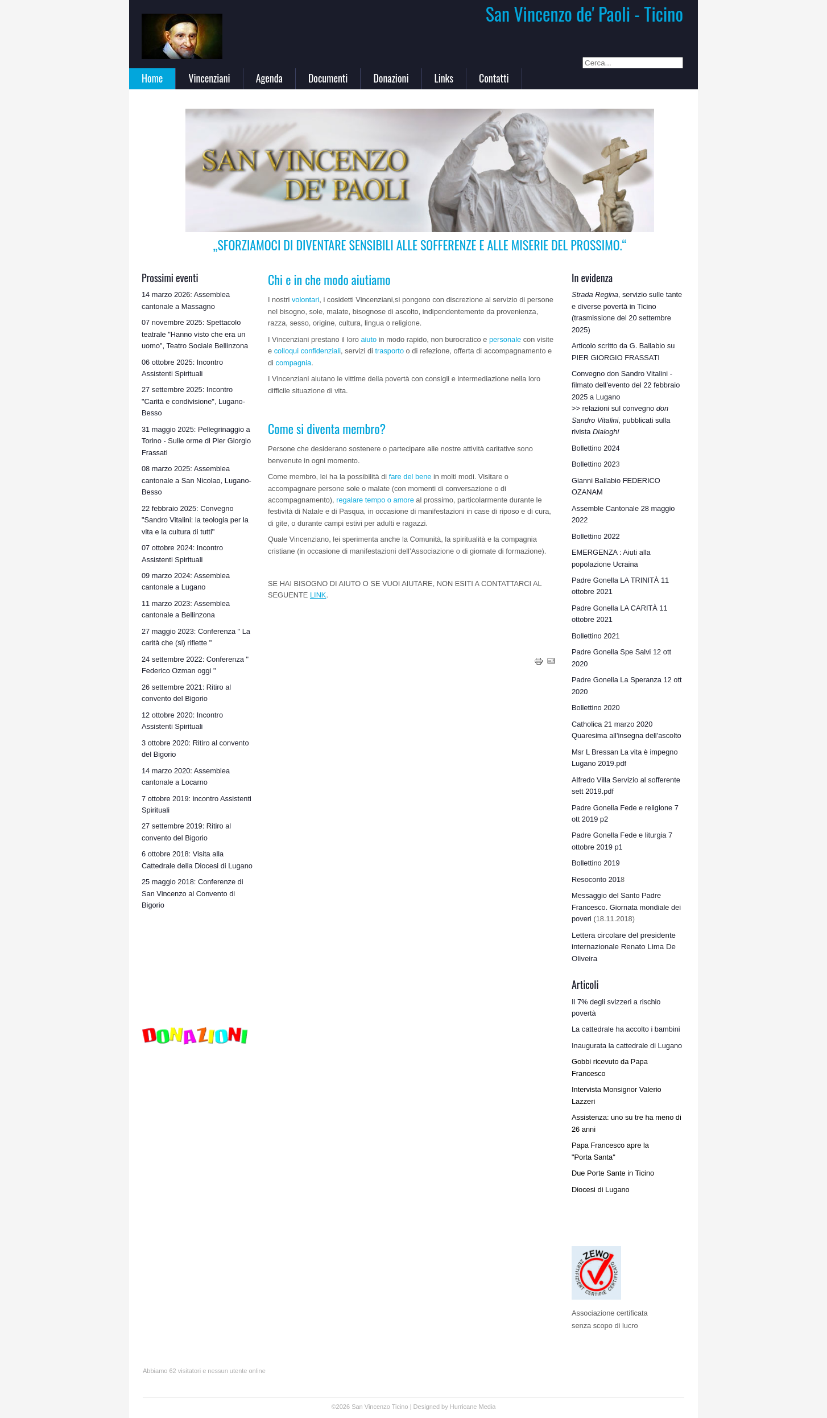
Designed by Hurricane (446, 1406)
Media (487, 1406)
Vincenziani (209, 78)
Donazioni (390, 78)
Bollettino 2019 (596, 863)
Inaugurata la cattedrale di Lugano (627, 1045)
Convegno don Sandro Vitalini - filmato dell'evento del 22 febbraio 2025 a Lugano (626, 385)
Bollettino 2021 (596, 636)
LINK (318, 595)
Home (152, 78)
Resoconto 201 (596, 879)
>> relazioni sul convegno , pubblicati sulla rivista (621, 420)
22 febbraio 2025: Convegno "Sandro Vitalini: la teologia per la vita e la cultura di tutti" (195, 520)
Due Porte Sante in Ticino (613, 1173)
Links (444, 78)
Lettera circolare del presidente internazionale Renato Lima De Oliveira (624, 947)
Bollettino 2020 (596, 707)
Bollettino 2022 (596, 536)
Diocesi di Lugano (601, 1189)
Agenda (269, 78)
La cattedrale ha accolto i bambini (626, 1029)
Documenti (328, 78)
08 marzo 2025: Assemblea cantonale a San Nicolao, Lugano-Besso (196, 480)
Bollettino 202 (594, 464)
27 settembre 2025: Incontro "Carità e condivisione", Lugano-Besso (193, 401)
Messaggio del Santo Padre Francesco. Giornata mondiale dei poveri (626, 907)
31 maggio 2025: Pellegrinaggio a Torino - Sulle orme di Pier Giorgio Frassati (196, 441)
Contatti (494, 78)
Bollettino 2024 (596, 448)
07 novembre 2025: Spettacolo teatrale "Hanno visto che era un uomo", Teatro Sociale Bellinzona (195, 334)
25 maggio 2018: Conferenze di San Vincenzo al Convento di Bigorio (192, 893)
